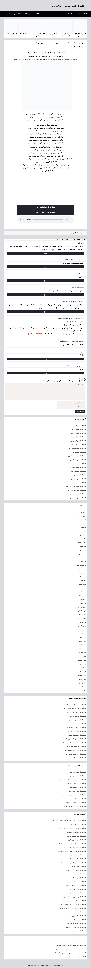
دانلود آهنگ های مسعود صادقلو (77, 448)
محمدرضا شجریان (81, 652)
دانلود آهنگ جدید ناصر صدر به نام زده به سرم (73, 931)
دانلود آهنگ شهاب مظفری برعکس (77, 735)
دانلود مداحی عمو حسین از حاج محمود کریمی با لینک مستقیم (69, 956)
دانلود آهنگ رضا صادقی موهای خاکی (76, 754)
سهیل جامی (83, 580)
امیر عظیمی (83, 527)
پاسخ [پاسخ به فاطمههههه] (45, 311)
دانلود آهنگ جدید (74, 233)
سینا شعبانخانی (82, 595)
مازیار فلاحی (83, 633)
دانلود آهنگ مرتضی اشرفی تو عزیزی (76, 885)
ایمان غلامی (83, 535)
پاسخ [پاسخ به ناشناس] (45, 267)
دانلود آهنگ (61, 53)
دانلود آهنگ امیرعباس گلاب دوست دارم (75, 708)
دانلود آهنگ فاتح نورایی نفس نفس (76, 919)
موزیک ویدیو (82, 667)
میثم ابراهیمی (82, 675)
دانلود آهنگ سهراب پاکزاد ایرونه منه (76, 776)
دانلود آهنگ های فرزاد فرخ (78, 429)
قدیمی (84, 629)
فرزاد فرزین (83, 622)
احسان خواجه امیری (80, 512)
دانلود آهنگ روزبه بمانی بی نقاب (76, 723)
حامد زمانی (83, 550)
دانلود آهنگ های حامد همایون (78, 467)
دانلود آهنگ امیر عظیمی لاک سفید (76, 746)
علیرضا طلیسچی (81, 618)
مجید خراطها (83, 637)
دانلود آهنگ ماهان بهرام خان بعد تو (76, 923)
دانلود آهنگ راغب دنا (80, 758)
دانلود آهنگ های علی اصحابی (78, 498)
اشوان (84, 516)
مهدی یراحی (83, 664)
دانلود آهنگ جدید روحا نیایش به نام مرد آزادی (73, 828)
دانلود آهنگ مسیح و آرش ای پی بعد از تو (74, 870)
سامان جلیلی (82, 576)
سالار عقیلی (83, 573)
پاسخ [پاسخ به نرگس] (45, 253)
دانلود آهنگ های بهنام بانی (78, 463)
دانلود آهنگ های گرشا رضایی (78, 437)
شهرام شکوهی (82, 599)
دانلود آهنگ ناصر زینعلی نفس (77, 720)
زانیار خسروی (82, 569)
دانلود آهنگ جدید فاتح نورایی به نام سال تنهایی (72, 908)
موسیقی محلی (82, 671)
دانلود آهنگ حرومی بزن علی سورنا (76, 832)
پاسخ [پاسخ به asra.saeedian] (45, 294)
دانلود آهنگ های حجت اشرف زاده (77, 490)
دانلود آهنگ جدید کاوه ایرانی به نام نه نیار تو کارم (72, 843)
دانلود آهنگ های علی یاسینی (78, 460)
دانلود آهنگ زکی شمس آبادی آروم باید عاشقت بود (72, 851)
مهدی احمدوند (82, 660)
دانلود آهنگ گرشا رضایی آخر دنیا (77, 731)
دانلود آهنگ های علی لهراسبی (78, 494)
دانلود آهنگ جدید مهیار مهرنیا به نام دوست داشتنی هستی (69, 897)
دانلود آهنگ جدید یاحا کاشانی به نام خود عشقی (73, 893)
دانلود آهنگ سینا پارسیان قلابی (77, 840)
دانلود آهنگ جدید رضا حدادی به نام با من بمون (72, 904)
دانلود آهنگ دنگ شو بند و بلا (78, 859)
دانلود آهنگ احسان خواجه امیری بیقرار (75, 739)
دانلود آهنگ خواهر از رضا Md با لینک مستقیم (73, 824)
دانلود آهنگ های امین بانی (78, 425)
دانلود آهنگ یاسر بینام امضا (78, 866)
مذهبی (84, 656)
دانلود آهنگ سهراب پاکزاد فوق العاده (76, 704)
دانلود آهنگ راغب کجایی (79, 798)
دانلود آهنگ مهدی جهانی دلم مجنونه (76, 927)
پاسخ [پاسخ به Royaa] (45, 359)
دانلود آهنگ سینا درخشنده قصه (77, 878)
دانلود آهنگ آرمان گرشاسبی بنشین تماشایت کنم (72, 779)
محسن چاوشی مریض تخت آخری (39, 35)
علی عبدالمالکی (82, 611)
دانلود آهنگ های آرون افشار (78, 444)
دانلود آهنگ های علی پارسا (46, 171)
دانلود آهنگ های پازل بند (79, 475)
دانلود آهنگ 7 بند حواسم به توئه (77, 787)
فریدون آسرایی (82, 626)
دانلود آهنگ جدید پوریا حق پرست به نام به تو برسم (71, 862)
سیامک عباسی (82, 584)
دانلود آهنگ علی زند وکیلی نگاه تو (76, 712)
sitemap (70, 13)
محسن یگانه (83, 645)
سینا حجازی (83, 588)
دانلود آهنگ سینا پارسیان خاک (77, 791)
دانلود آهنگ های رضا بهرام (78, 452)
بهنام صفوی (83, 546)
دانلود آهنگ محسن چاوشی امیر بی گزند (75, 847)
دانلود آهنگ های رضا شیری (78, 479)
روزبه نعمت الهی (81, 565)
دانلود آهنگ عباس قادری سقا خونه (76, 783)
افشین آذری (82, 519)
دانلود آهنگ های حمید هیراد (78, 482)
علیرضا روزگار (82, 614)
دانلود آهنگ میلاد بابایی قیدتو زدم (76, 881)
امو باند (84, 523)
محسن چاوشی (82, 641)
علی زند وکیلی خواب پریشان (80, 35)
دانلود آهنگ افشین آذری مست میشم (75, 916)
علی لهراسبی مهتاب (11, 34)
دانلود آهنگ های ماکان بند (78, 471)
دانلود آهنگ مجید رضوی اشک (78, 772)
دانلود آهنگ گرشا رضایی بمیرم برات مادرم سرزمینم (71, 795)
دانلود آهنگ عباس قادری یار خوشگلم (76, 802)
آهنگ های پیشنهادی (82, 13)
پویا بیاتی (83, 686)
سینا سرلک (83, 592)
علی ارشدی (83, 603)
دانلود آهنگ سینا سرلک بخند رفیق (76, 912)
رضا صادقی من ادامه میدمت (25, 35)
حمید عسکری (82, 554)
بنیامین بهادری (82, 542)
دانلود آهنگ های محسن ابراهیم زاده (76, 486)
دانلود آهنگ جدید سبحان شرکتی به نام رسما (73, 900)
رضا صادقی (83, 557)
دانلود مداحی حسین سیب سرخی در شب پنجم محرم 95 (70, 949)
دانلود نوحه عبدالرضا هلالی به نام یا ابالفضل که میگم (71, 945)
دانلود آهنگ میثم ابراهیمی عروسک (76, 836)
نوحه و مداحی (82, 679)
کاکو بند (84, 690)
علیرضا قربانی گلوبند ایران (66, 35)
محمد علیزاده (82, 648)
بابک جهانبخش (82, 538)
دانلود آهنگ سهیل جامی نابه (78, 889)
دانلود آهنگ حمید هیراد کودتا (78, 874)
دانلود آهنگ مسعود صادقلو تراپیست (76, 727)
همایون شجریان (82, 683)
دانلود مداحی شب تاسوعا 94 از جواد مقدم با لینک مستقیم (70, 953)
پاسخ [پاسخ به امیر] (45, 280)
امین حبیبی (83, 531)
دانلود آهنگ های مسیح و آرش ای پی (76, 456)
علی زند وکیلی (82, 607)
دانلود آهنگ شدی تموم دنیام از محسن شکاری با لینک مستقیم (69, 820)
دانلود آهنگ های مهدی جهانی (78, 433)
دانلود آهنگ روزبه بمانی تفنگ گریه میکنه (74, 742)
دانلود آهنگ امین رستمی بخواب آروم (75, 750)
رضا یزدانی (83, 561)
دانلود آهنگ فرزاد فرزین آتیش (77, 716)
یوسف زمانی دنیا (52, 34)
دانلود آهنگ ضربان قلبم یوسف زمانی (75, 855)
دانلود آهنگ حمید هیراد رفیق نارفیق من (74, 806)
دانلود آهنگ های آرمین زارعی (78, 441)
